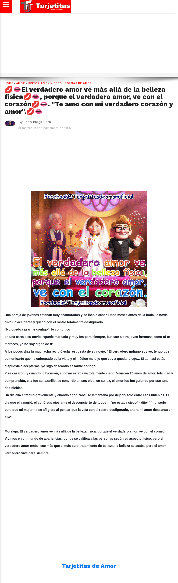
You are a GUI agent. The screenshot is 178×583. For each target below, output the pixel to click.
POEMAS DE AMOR (78, 83)
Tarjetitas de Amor (89, 565)
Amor (20, 83)
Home (9, 83)
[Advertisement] (88, 45)
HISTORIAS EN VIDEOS (45, 83)
